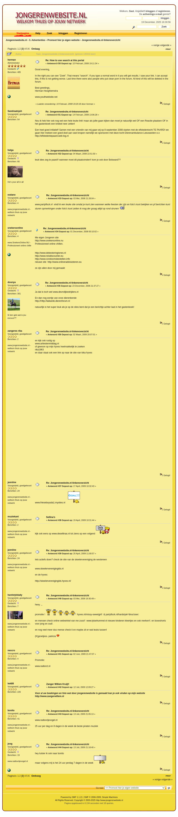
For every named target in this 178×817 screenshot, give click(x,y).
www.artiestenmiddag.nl (47, 343)
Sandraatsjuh (15, 111)
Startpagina (22, 33)
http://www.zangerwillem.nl (49, 696)
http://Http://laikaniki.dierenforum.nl (52, 301)
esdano (12, 194)
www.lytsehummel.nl (97, 620)
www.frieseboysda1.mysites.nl (50, 502)
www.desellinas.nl (61, 533)
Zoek (49, 33)
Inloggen (63, 33)
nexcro (11, 650)
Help (37, 33)
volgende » (165, 45)
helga (10, 150)
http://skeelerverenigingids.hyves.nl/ (53, 581)
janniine (12, 482)
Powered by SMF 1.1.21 (72, 797)
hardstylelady (15, 595)
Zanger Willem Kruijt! (57, 684)
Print (168, 49)
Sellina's (50, 517)
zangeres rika (15, 331)
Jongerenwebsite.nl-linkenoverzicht (101, 40)
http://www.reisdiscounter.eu (49, 256)
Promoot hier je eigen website (63, 40)
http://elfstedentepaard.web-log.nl (52, 136)
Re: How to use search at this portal (64, 60)
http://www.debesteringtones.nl (50, 253)
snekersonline (15, 228)
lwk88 (11, 683)
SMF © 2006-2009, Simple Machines (101, 797)
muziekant (13, 516)
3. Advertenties (37, 40)
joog (10, 743)
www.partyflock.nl (44, 204)
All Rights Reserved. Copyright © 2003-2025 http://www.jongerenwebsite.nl (89, 800)
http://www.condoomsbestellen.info (52, 259)
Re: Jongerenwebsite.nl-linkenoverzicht (66, 111)
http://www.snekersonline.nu (49, 240)
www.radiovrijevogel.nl (46, 720)
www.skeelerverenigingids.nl (49, 568)
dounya (12, 282)
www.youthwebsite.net (46, 97)
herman (12, 59)
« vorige (155, 45)
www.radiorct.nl (42, 666)
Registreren (80, 33)
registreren (164, 11)
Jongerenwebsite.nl (16, 40)
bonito (11, 710)
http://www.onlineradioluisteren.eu (64, 262)
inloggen (150, 11)
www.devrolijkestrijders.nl (65, 292)
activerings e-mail (152, 14)
